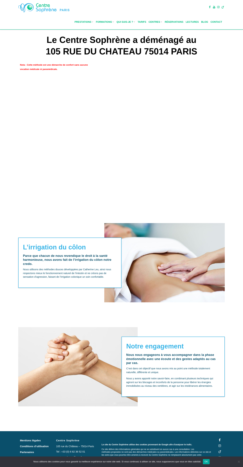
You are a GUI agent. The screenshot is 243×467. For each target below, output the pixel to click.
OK (206, 461)
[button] (30, 440)
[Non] (238, 461)
